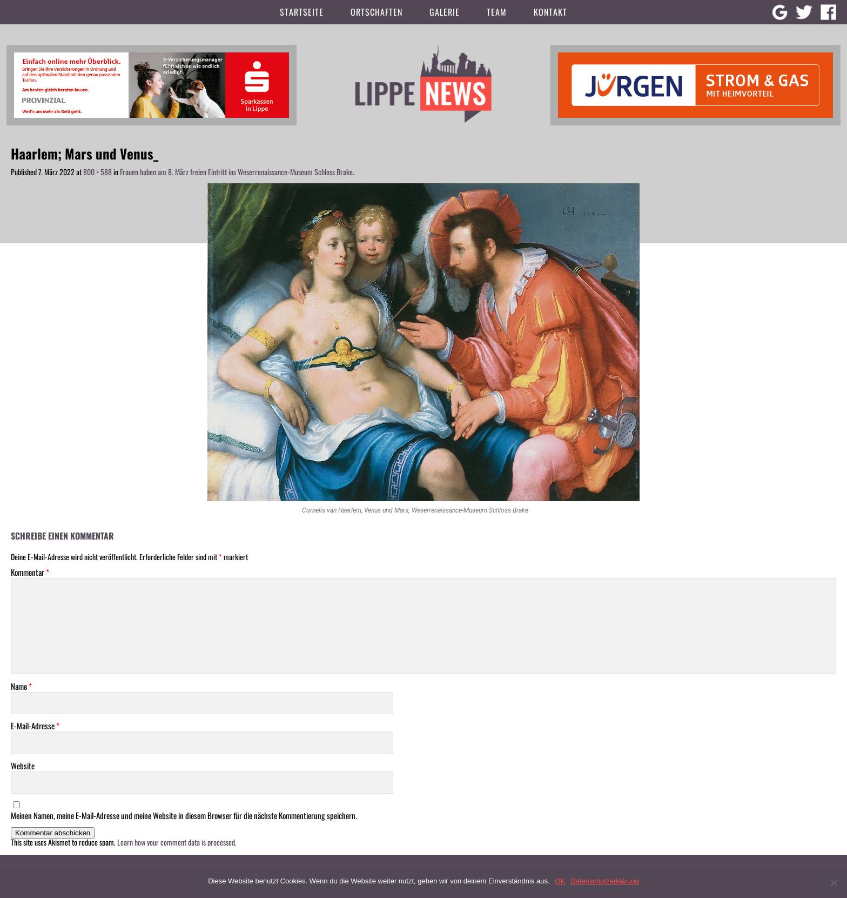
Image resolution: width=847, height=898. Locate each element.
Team (497, 11)
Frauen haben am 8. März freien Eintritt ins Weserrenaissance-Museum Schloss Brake (236, 171)
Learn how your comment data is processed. (177, 842)
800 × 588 (97, 171)
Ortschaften (376, 11)
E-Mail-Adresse (35, 725)
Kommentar (30, 572)
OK (560, 881)
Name (21, 686)
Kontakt (550, 11)
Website (23, 765)
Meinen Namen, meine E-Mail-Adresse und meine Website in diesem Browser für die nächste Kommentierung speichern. (184, 815)
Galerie (444, 11)
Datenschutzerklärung (604, 881)
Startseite (302, 11)
